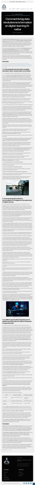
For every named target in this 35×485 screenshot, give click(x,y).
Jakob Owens (17, 196)
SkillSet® (17, 8)
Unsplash (20, 196)
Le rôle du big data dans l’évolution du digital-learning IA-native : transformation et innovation (16, 63)
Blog (28, 8)
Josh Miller (7, 449)
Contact (31, 8)
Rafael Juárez (17, 317)
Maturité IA (13, 8)
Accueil (10, 8)
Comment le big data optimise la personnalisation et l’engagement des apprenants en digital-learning (17, 64)
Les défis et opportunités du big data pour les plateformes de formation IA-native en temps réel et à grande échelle (16, 321)
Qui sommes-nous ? (23, 8)
